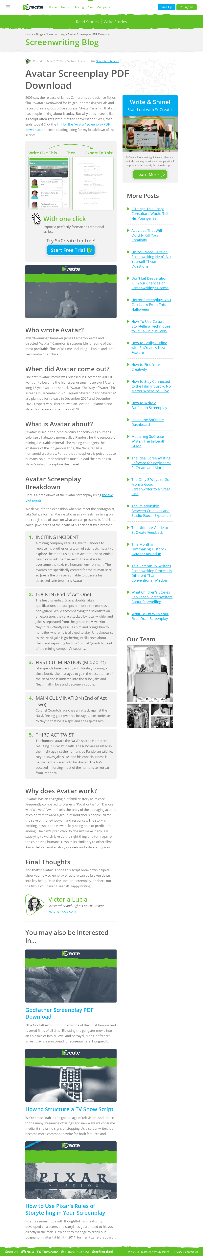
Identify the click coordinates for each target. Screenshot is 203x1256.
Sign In (186, 7)
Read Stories (87, 21)
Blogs (40, 34)
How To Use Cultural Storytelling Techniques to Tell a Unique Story (150, 326)
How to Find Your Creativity (145, 367)
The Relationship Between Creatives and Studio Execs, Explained (151, 511)
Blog (90, 7)
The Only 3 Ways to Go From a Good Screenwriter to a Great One (150, 486)
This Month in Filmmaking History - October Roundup (148, 549)
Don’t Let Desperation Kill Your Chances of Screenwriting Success (150, 283)
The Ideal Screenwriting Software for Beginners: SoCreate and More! (151, 463)
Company (103, 7)
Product (65, 7)
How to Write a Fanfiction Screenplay (149, 405)
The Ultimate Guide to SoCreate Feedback (149, 530)
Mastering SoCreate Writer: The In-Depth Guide (148, 441)
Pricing (79, 7)
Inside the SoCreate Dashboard (147, 422)
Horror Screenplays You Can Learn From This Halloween (151, 304)
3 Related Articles (107, 61)
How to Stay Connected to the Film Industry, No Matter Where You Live (151, 386)
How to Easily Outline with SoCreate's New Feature (149, 347)
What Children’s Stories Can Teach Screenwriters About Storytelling (151, 597)
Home (53, 7)
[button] (150, 673)
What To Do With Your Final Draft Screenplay (150, 616)
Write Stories (115, 21)
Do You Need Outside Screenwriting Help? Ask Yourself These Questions (151, 259)
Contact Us (191, 1252)
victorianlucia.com (62, 911)
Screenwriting (55, 34)
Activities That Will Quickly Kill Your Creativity (146, 235)
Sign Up (166, 7)
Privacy (178, 1252)
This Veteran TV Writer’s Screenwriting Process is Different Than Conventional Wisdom (151, 573)
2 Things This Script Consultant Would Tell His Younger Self (149, 213)
